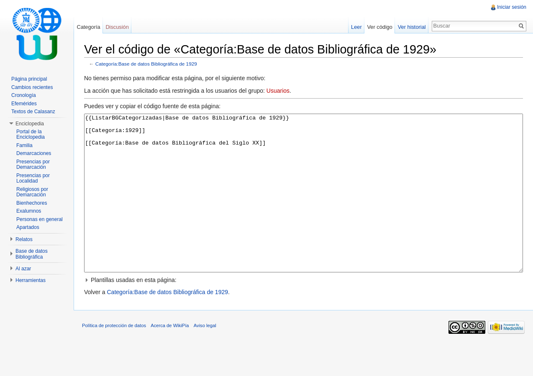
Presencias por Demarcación (33, 164)
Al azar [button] (23, 269)
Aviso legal (205, 356)
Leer (356, 27)
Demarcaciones (33, 153)
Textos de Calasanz (33, 111)
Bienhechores (31, 203)
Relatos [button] (24, 239)
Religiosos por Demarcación (32, 192)
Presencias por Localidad (33, 178)
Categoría (88, 27)
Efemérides (24, 104)
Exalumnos (28, 211)
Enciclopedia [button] (29, 124)
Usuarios (278, 90)
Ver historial (412, 27)
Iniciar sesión (511, 7)
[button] (303, 311)
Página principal (29, 79)
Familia (24, 145)
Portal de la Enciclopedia (30, 134)
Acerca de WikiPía (170, 356)
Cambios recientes (32, 87)
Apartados (27, 227)
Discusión (116, 27)
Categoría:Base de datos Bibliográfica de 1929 (146, 63)
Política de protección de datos (114, 356)
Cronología (23, 95)
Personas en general (39, 219)
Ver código (379, 27)
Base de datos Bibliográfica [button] (31, 254)
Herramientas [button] (30, 280)
